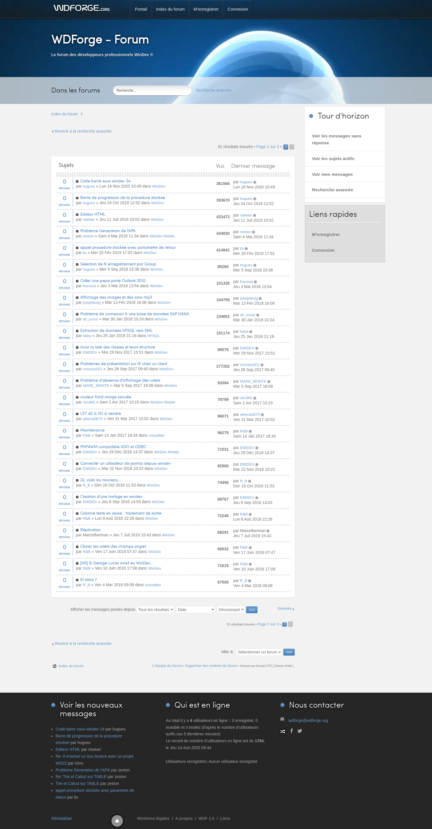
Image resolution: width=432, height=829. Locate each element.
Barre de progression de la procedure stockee (122, 197)
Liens (225, 818)
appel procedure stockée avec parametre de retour (128, 247)
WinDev (158, 186)
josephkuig (92, 302)
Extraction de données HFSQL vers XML (116, 330)
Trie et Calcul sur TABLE (77, 783)
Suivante (284, 609)
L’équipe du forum (167, 665)
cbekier (89, 219)
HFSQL (153, 336)
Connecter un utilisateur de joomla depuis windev (125, 463)
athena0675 (93, 419)
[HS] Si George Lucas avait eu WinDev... (116, 563)
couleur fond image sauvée (105, 396)
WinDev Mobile (162, 236)
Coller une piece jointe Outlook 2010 (113, 280)
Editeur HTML (92, 214)
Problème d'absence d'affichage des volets (120, 380)
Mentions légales (153, 818)
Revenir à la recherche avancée (83, 131)
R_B (86, 485)
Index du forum (64, 114)
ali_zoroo (90, 319)
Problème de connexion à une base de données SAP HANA (134, 313)
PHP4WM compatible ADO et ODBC (113, 446)
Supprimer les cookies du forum (211, 665)
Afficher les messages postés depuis (122, 609)
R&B (87, 435)
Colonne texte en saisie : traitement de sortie (120, 513)
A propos (184, 818)
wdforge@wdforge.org (308, 720)
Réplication (90, 529)
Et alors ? (88, 579)
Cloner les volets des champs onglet (113, 546)
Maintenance (92, 430)
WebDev (166, 369)
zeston (88, 236)
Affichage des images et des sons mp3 (116, 297)
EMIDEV (90, 352)
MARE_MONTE (96, 385)
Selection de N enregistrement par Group (118, 264)
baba (87, 336)
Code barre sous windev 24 (105, 181)
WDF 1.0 (206, 818)
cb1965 (89, 402)
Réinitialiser (61, 818)
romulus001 (92, 369)
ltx (85, 253)
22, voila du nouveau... (100, 480)
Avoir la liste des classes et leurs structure (117, 347)
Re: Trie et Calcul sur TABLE (81, 776)
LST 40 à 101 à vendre (100, 413)
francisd (89, 286)
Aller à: (227, 651)
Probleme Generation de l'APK (108, 230)
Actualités (156, 435)
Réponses (64, 188)
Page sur (267, 146)
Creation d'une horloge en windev (111, 496)
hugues (89, 186)
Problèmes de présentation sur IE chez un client (123, 363)
